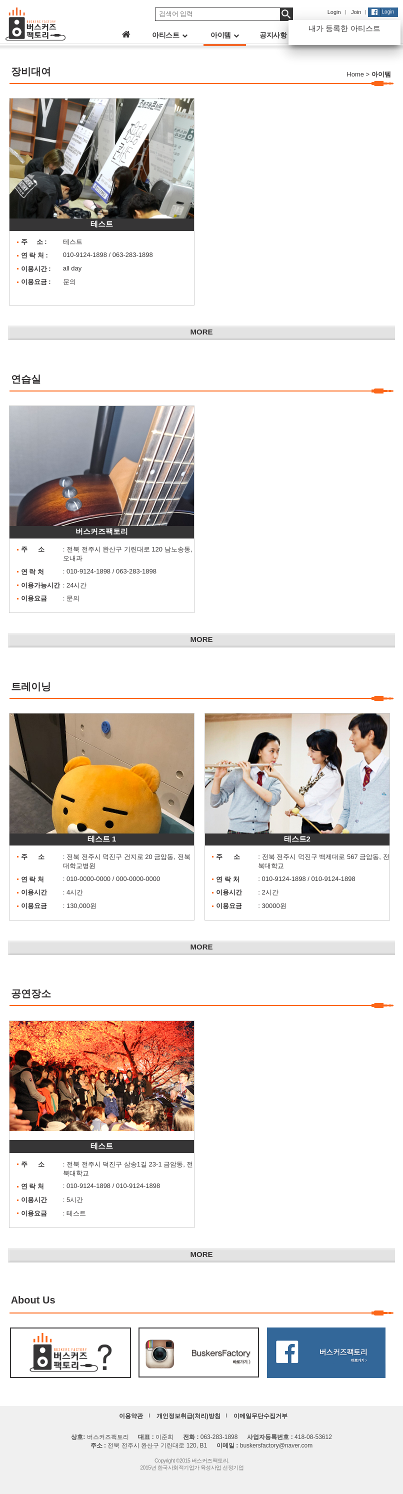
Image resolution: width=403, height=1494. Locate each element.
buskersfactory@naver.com (276, 1445)
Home (355, 74)
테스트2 (297, 838)
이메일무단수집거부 (261, 1416)
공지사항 (277, 35)
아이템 (224, 35)
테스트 (101, 224)
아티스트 (169, 35)
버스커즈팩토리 (102, 531)
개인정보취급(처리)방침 (188, 1416)
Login (334, 12)
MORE (201, 332)
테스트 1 (102, 838)
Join (356, 12)
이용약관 (131, 1416)
